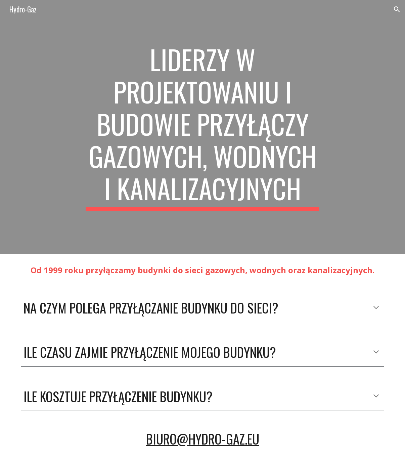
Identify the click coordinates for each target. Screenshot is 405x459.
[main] (202, 127)
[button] (397, 9)
